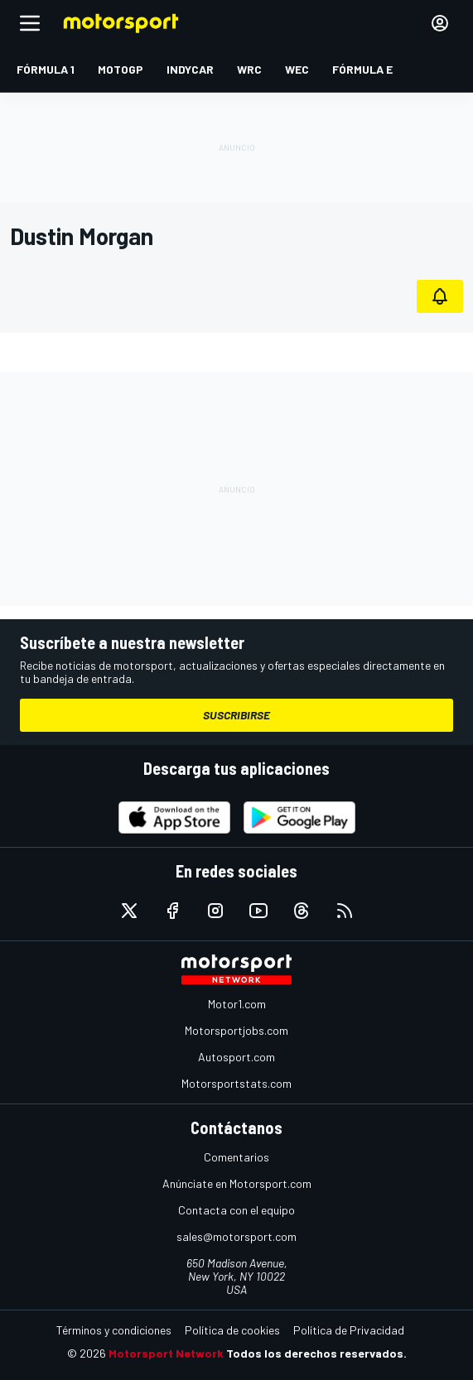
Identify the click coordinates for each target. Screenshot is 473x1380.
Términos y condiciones (113, 1330)
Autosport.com (236, 1057)
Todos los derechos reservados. (316, 1353)
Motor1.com (237, 1004)
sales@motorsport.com (236, 1236)
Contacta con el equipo (236, 1210)
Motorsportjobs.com (236, 1030)
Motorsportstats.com (236, 1083)
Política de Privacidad (348, 1330)
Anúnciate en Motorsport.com (236, 1183)
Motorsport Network (166, 1353)
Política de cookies (232, 1330)
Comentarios (236, 1157)
